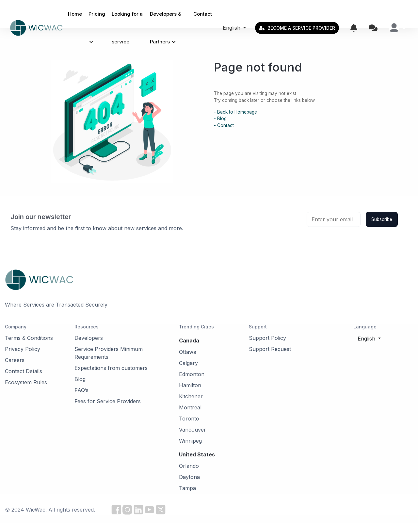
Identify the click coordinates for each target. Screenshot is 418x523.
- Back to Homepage (235, 112)
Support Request (270, 349)
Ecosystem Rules (26, 382)
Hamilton (190, 385)
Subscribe (381, 219)
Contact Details (23, 371)
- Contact (224, 125)
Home (75, 14)
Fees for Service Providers (107, 401)
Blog (80, 379)
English (232, 27)
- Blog (220, 118)
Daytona (189, 477)
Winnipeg (190, 440)
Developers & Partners (165, 28)
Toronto (189, 418)
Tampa (187, 488)
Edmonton (191, 374)
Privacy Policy (22, 349)
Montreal (190, 407)
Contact (202, 14)
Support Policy (267, 338)
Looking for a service (127, 28)
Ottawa (187, 352)
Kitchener (191, 396)
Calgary (188, 363)
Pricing (96, 27)
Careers (14, 360)
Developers (88, 338)
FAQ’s (81, 390)
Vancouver (192, 429)
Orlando (189, 466)
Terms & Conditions (29, 338)
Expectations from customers (111, 368)
